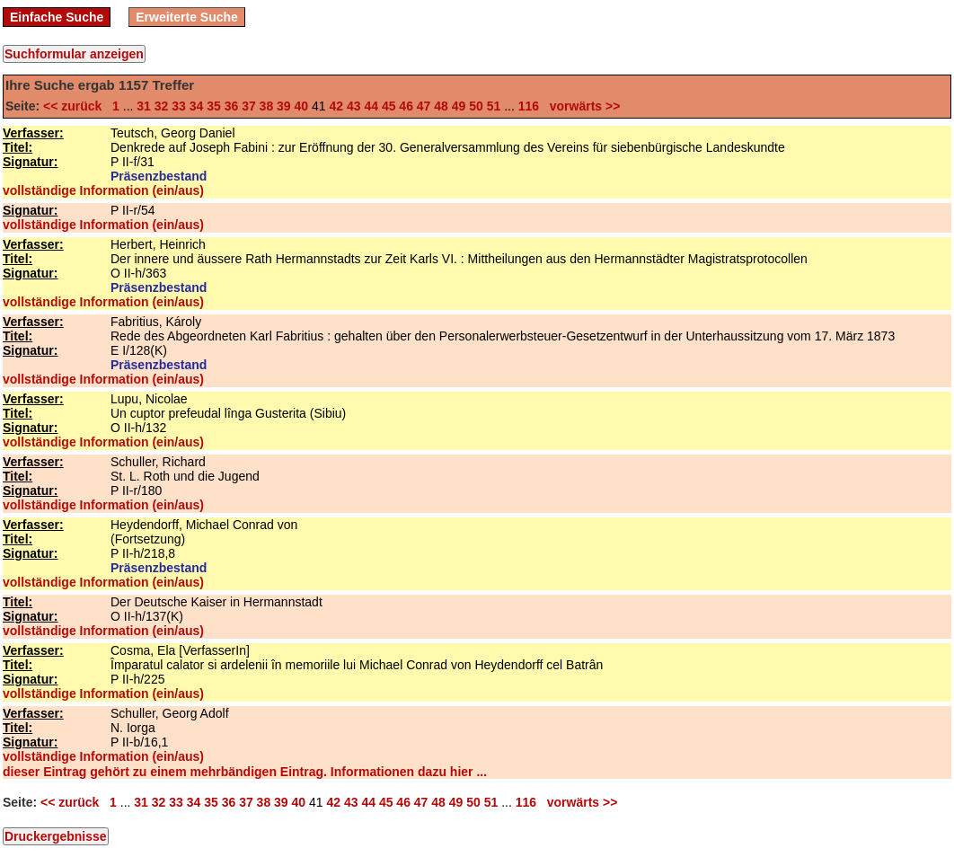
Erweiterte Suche (187, 17)
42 (336, 106)
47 (424, 106)
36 (232, 106)
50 (476, 106)
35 (214, 106)
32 (162, 106)
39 (284, 106)
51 (494, 106)
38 (267, 106)
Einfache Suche (56, 17)
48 (441, 106)
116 (528, 106)
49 (459, 106)
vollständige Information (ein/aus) (103, 190)
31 (144, 106)
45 (389, 106)
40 (302, 106)
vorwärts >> (581, 106)
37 (249, 106)
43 (354, 106)
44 (371, 106)
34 (197, 106)
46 (406, 106)
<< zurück (76, 106)
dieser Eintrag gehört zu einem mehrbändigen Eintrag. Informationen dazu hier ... (245, 771)
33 (179, 106)
